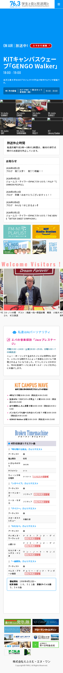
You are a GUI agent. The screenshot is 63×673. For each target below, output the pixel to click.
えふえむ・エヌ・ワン (31, 4)
